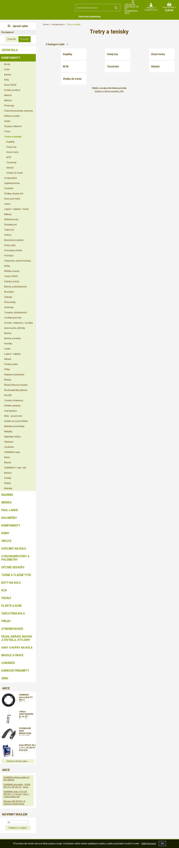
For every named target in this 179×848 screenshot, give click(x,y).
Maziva (8, 95)
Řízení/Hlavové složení (16, 384)
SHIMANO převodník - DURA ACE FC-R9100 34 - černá (16, 785)
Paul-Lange (9, 510)
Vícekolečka (10, 178)
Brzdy (7, 64)
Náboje (7, 214)
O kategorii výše (55, 44)
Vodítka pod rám (13, 317)
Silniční (155, 66)
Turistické (113, 66)
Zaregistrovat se (151, 10)
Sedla (7, 121)
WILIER (8, 395)
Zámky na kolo (11, 281)
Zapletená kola (12, 183)
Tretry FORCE (11, 276)
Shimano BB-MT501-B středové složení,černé (14, 802)
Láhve (7, 203)
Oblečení (8, 441)
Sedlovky (9, 307)
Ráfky (7, 265)
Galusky (8, 297)
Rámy (7, 457)
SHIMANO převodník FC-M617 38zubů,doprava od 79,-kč (27, 698)
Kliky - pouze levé (13, 415)
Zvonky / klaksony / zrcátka (18, 322)
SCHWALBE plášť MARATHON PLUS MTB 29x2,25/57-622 (27, 731)
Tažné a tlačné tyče (16, 575)
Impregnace (10, 410)
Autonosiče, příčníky (14, 328)
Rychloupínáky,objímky (15, 390)
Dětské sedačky (12, 405)
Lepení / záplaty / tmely (16, 209)
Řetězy (7, 379)
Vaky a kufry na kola (16, 647)
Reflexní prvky (11, 219)
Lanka (7, 348)
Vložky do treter (72, 78)
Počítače (8, 255)
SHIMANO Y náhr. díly (15, 467)
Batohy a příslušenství (15, 286)
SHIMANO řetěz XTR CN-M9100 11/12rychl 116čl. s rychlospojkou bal (16, 794)
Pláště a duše (11, 605)
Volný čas (112, 54)
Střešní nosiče (12, 628)
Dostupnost (7, 32)
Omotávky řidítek (13, 250)
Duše (7, 69)
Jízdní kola (9, 50)
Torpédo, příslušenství (15, 312)
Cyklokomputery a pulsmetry (15, 558)
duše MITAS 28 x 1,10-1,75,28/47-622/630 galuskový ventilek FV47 (27, 748)
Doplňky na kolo (13, 548)
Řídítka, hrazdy (11, 271)
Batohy (7, 333)
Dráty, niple (10, 245)
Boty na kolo (11, 582)
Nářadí (7, 359)
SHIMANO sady (12, 452)
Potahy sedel (11, 364)
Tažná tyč (9, 229)
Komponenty (10, 57)
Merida (6, 502)
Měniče (8, 100)
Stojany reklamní (13, 126)
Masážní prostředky (14, 426)
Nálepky (8, 431)
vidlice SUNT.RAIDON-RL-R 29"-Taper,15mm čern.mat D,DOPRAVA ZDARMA (26, 714)
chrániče (8, 663)
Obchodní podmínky (89, 16)
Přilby (7, 369)
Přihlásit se (151, 8)
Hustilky (8, 343)
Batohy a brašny (12, 338)
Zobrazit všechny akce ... (18, 761)
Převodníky (10, 302)
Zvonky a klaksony (13, 400)
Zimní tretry (158, 54)
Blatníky (8, 488)
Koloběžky (9, 517)
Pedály (7, 478)
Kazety (7, 74)
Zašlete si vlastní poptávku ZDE (109, 91)
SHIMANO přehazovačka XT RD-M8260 (16, 778)
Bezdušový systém (14, 240)
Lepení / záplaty (12, 353)
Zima (4, 678)
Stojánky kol (10, 224)
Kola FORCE (10, 84)
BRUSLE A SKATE (12, 655)
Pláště (7, 483)
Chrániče (8, 188)
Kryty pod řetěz (12, 198)
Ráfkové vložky (12, 115)
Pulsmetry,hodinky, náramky (18, 110)
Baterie (8, 472)
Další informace (148, 843)
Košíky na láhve (12, 90)
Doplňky (67, 54)
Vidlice (7, 234)
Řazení (7, 462)
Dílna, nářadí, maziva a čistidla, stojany (16, 638)
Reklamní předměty (14, 374)
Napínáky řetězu (12, 436)
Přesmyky (9, 105)
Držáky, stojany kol (13, 193)
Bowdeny (9, 291)
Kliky (6, 79)
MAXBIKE (7, 494)
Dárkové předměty (15, 670)
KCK (4, 590)
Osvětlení (9, 447)
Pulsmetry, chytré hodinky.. (18, 260)
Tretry (7, 131)
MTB (65, 66)
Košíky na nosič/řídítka (16, 421)
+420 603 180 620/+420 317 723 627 (131, 6)
